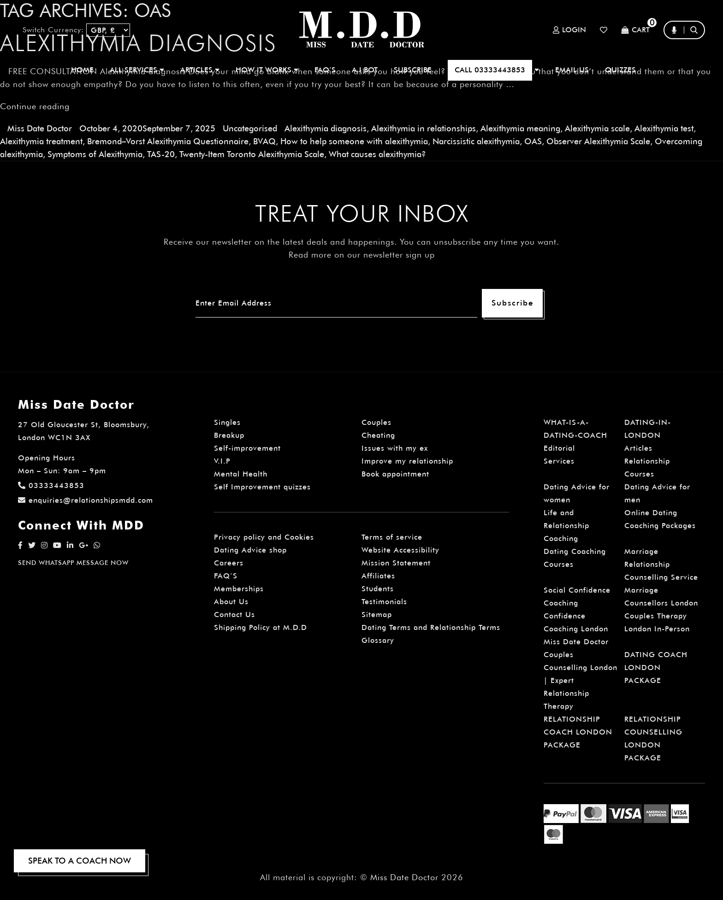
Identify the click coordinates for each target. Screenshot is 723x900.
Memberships (239, 588)
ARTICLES (199, 69)
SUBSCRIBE (413, 69)
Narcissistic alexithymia (476, 141)
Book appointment (395, 474)
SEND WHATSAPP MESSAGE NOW (73, 562)
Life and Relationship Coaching (566, 525)
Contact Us (234, 614)
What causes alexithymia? (377, 154)
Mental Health (240, 474)
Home (82, 69)
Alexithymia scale (597, 128)
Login (569, 30)
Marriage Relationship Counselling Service (661, 564)
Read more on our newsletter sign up (362, 254)
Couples (376, 422)
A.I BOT (365, 69)
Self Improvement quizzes (262, 486)
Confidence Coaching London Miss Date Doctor (576, 629)
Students (378, 588)
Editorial (559, 448)
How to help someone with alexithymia (354, 141)
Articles (638, 448)
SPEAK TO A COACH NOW (79, 860)
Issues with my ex (395, 448)
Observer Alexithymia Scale (598, 141)
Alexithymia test (663, 128)
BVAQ (264, 141)
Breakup (229, 435)
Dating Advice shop (250, 550)
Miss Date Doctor (39, 128)
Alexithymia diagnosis (325, 128)
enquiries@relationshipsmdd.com (85, 500)
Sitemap (377, 614)
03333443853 (51, 485)
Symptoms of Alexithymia (94, 154)
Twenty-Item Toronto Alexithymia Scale (251, 154)
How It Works (267, 69)
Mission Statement (396, 563)
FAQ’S (325, 69)
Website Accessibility (400, 550)
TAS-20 (161, 154)
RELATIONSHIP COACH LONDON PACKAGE (578, 732)
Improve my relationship (407, 461)
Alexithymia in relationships (423, 128)
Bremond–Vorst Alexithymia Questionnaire (168, 141)
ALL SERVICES (137, 69)
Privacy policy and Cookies (264, 537)
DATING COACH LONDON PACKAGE (655, 667)
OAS (533, 141)
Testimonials (384, 601)
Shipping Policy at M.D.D (260, 627)
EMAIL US (572, 69)
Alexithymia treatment (41, 141)
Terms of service (392, 537)
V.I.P (222, 461)
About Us (231, 601)
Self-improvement (247, 448)
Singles (227, 422)
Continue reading (35, 106)
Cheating (378, 435)
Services (559, 461)
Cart (635, 30)
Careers (228, 563)
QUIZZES (620, 69)
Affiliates (378, 575)
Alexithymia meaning (520, 128)
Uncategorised (250, 128)
